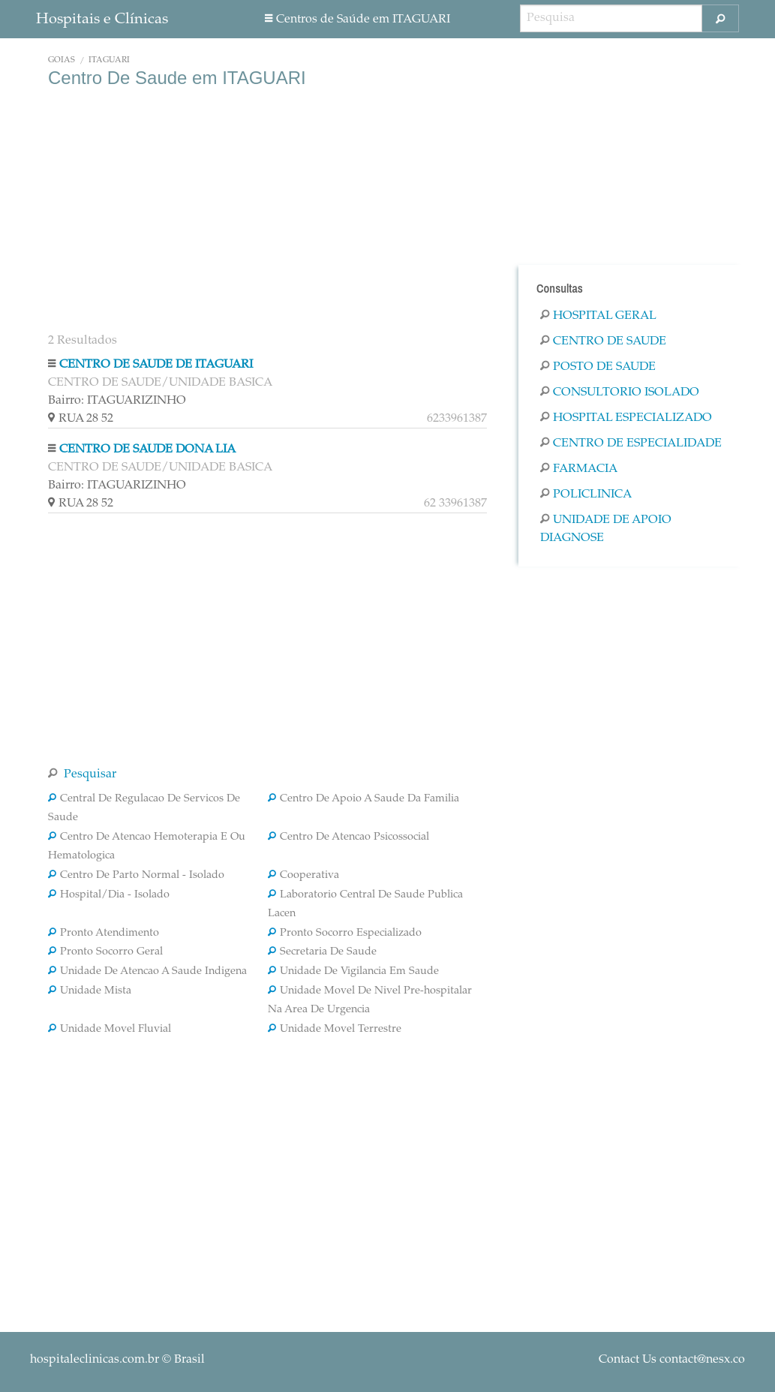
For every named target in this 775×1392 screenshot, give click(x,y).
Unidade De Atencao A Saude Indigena (147, 972)
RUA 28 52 (267, 419)
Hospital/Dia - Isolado (109, 895)
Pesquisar (82, 774)
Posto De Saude (598, 367)
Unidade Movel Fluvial (109, 1029)
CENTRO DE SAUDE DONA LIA (147, 449)
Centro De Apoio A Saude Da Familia (363, 799)
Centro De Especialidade (631, 443)
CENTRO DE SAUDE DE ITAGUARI (156, 365)
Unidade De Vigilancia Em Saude (353, 972)
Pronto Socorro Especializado (345, 933)
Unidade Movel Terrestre (334, 1029)
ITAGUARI (109, 60)
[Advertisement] (267, 209)
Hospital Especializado (626, 418)
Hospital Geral (598, 316)
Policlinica (586, 495)
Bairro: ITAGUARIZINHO (117, 401)
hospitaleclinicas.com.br (94, 1360)
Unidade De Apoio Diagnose (605, 529)
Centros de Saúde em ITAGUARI (357, 20)
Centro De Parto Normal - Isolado (136, 875)
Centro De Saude (603, 341)
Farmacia (578, 469)
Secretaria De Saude (322, 952)
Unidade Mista (89, 991)
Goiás (61, 60)
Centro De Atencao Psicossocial (348, 837)
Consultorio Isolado (619, 392)
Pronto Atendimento (103, 933)
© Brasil (117, 1360)
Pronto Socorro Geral (105, 952)
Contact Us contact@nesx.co (672, 1360)
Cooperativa (303, 875)
